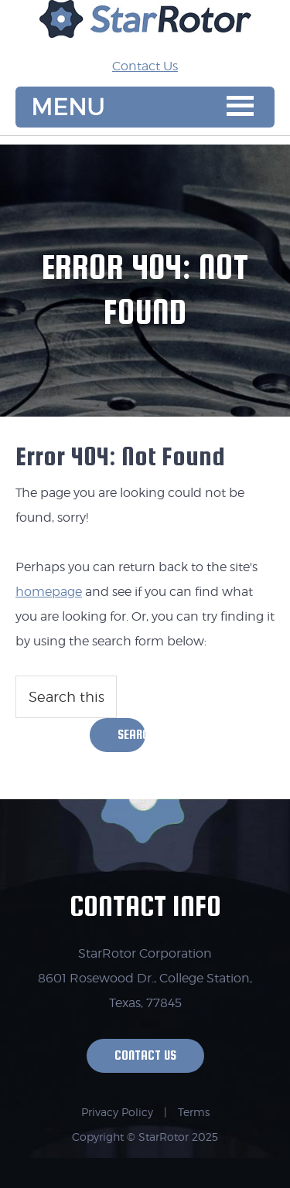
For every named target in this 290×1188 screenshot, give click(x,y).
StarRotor (145, 27)
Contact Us (145, 66)
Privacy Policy (117, 1111)
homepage (48, 591)
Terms (194, 1111)
